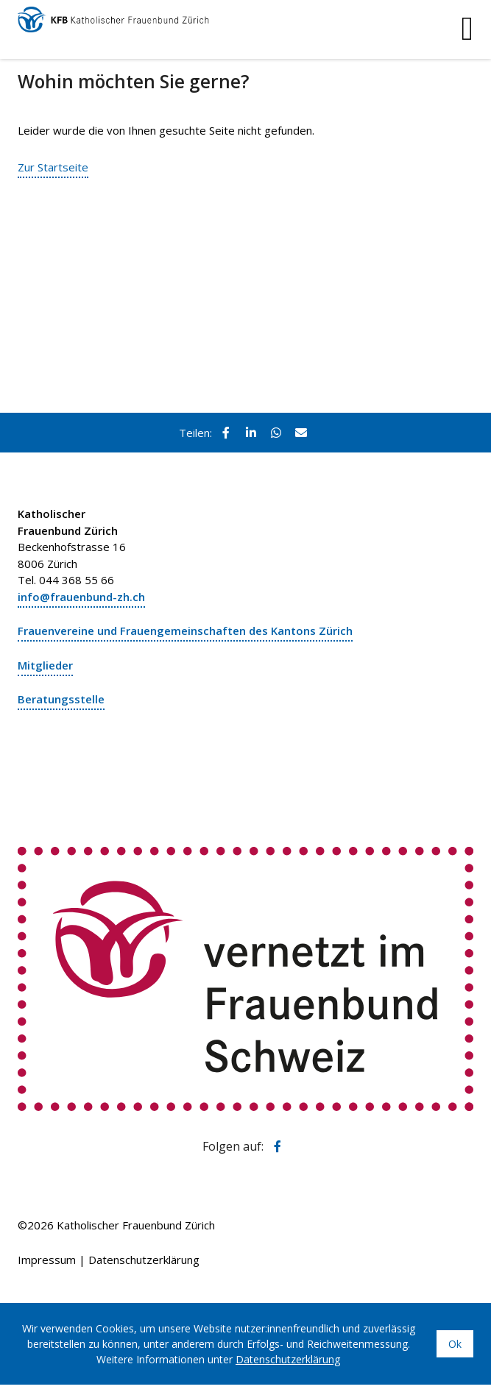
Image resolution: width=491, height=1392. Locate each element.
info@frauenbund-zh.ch (81, 596)
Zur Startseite (53, 167)
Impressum (47, 1259)
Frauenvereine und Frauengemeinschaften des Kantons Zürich (185, 630)
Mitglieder (45, 665)
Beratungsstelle (61, 699)
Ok (455, 1344)
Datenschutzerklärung (143, 1259)
